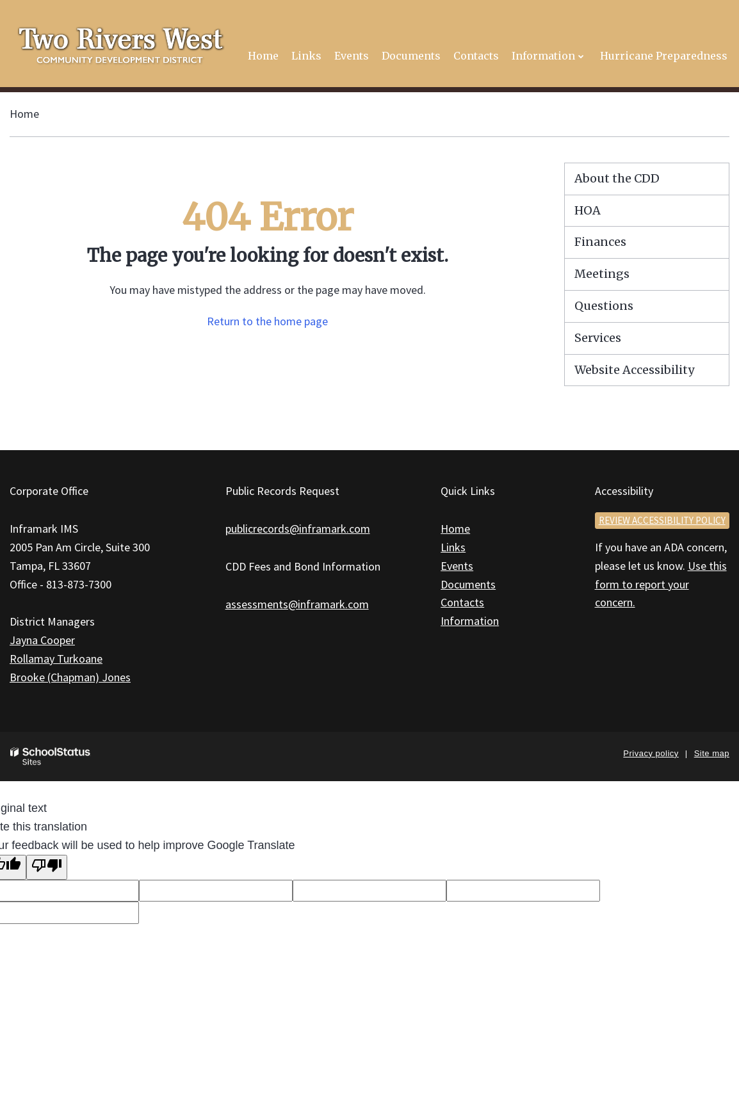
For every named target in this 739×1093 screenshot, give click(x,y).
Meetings (601, 273)
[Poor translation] (46, 867)
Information (470, 620)
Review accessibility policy (662, 520)
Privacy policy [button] (650, 753)
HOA (587, 210)
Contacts (462, 602)
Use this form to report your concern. (661, 584)
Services (597, 337)
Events (457, 565)
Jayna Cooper (42, 640)
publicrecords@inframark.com (297, 528)
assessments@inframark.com (297, 604)
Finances (600, 241)
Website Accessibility (634, 369)
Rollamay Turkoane (56, 658)
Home (24, 113)
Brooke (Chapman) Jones (70, 677)
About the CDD (617, 178)
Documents (468, 584)
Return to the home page (267, 321)
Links (453, 547)
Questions (603, 305)
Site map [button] (711, 753)
